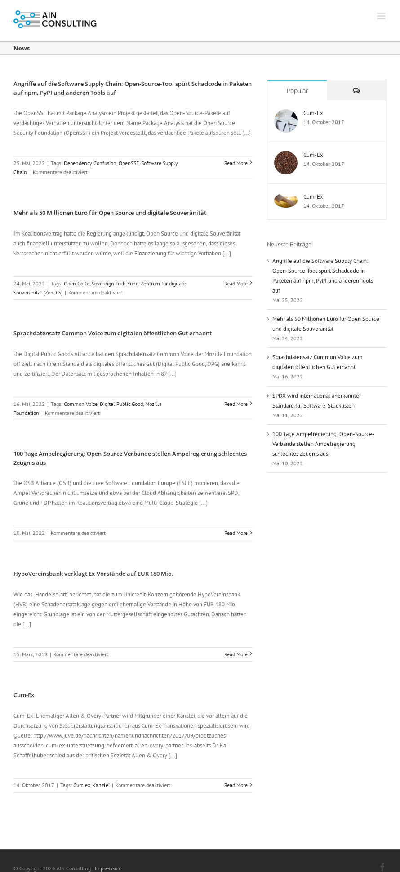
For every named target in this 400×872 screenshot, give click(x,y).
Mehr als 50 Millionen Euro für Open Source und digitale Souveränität (109, 213)
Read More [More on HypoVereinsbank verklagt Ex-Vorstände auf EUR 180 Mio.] (236, 654)
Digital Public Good (121, 403)
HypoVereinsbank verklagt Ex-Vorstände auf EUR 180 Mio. (93, 573)
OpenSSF (129, 163)
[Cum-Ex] (286, 114)
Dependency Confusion (90, 163)
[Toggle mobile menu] (382, 16)
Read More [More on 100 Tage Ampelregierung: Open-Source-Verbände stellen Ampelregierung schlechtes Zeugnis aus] (236, 532)
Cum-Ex (23, 695)
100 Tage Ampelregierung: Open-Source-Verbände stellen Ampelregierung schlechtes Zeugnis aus (323, 444)
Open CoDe (76, 283)
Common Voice (81, 403)
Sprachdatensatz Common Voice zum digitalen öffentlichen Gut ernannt (112, 333)
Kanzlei (101, 785)
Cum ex (81, 785)
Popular (297, 90)
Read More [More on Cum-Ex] (236, 785)
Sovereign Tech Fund (115, 283)
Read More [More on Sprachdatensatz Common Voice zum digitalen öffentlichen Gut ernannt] (236, 403)
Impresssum (108, 868)
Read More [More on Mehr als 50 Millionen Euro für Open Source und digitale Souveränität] (236, 283)
